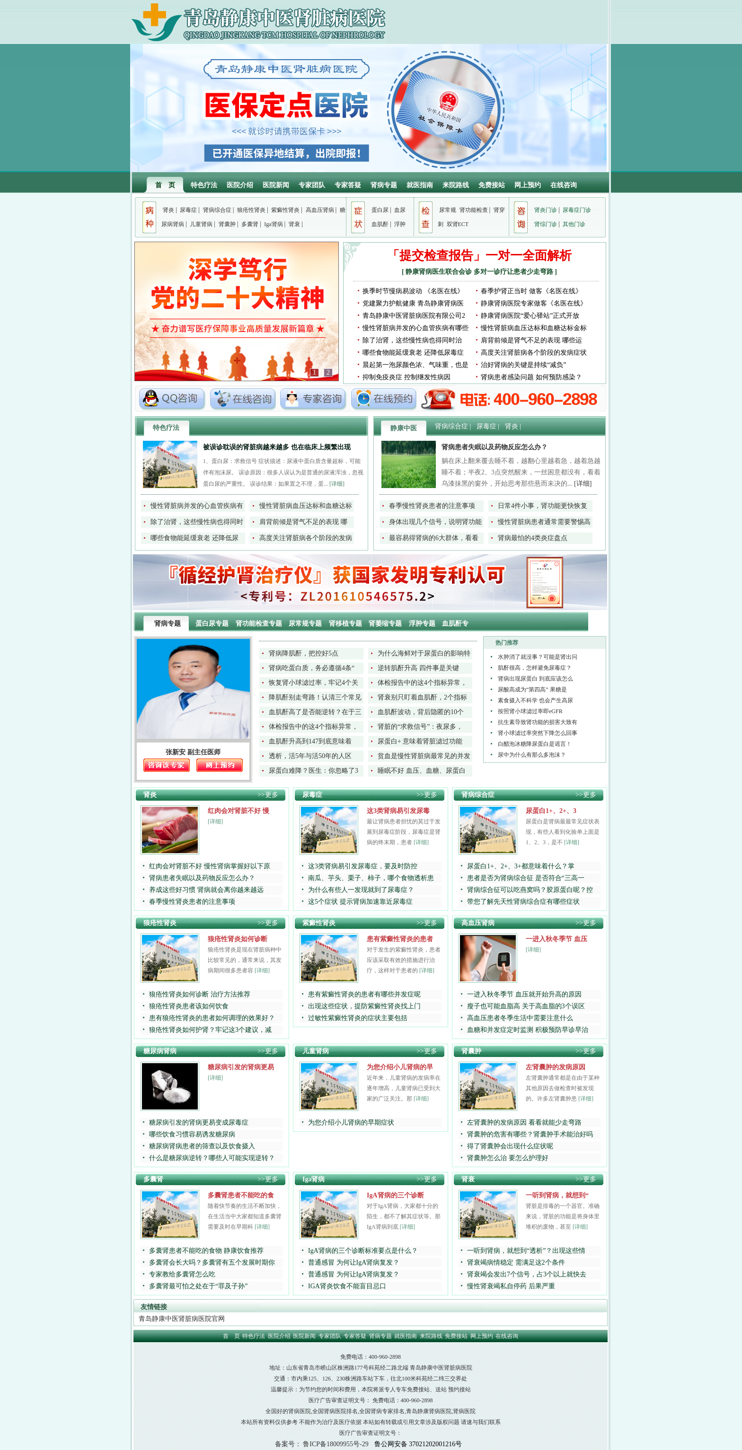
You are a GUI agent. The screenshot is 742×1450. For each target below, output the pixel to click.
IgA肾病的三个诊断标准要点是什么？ (363, 1250)
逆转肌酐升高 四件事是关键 (418, 668)
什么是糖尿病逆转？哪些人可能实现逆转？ (212, 1158)
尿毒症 (188, 210)
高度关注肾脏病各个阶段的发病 (305, 538)
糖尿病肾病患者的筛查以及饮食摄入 (202, 1146)
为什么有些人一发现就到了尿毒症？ (361, 889)
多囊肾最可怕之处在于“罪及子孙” (198, 1286)
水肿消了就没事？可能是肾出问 (537, 657)
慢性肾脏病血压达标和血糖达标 (305, 505)
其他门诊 (574, 224)
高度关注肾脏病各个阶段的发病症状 (534, 352)
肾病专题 (384, 185)
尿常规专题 (306, 623)
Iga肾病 (273, 224)
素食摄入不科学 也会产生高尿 (535, 700)
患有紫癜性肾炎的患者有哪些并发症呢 (364, 994)
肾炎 (168, 210)
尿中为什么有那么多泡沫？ (532, 754)
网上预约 (527, 185)
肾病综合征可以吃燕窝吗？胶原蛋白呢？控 (530, 889)
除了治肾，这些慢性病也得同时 (196, 521)
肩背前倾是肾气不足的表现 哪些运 (531, 340)
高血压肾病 (320, 210)
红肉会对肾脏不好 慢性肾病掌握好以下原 (209, 866)
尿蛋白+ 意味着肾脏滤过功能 (420, 741)
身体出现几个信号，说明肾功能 (435, 521)
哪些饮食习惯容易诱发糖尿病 (192, 1134)
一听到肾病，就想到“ (557, 1195)
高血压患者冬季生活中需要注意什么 (520, 1018)
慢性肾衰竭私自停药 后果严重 (511, 1286)
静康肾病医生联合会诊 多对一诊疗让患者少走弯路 (480, 271)
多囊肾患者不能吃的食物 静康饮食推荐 (206, 1250)
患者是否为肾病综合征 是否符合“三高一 (525, 878)
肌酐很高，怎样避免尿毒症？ (535, 667)
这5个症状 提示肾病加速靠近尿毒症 (360, 901)
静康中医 (403, 428)
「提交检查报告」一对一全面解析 (479, 255)
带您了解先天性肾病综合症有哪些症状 (523, 901)
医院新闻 (276, 185)
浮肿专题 (423, 623)
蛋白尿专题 (212, 623)
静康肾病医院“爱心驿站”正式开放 (530, 315)
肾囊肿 (227, 224)
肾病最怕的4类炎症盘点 (532, 538)
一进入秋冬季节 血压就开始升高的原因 (524, 994)
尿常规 (447, 210)
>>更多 (267, 794)
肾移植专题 (346, 623)
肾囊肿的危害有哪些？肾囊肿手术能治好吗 (530, 1134)
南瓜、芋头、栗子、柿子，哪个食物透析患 (371, 878)
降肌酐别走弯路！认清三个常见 (315, 697)
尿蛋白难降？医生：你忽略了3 (313, 770)
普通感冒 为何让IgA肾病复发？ (353, 1262)
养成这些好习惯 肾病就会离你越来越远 (206, 889)
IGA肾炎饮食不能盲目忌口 (347, 1286)
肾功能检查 (473, 210)
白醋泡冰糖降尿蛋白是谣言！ (535, 744)
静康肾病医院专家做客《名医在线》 (534, 303)
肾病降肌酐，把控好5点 (303, 653)
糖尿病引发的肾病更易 (241, 1067)
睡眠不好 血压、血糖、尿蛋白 (422, 770)
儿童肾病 (201, 224)
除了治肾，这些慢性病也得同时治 (412, 340)
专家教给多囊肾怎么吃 (182, 1274)
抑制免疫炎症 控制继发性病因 (406, 377)
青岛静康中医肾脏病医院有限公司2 (413, 315)
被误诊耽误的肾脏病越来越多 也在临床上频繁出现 (277, 447)
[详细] (336, 483)
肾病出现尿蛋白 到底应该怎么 (535, 678)
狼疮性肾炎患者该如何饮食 (189, 1006)
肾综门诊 (545, 224)
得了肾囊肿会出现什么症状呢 (510, 1146)
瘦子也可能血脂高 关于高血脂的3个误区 (526, 1006)
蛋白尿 (380, 210)
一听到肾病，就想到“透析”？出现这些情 (526, 1250)
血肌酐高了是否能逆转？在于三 (315, 712)
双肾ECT (458, 224)
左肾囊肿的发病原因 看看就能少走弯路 (524, 1122)
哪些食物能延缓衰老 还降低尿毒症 (413, 352)
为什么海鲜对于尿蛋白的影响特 (424, 653)
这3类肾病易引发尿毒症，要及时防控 (362, 866)
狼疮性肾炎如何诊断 (237, 939)
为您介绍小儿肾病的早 (400, 1067)
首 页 (165, 185)
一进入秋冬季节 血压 (556, 939)
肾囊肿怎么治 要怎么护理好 (507, 1158)
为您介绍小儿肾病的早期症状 (351, 1122)
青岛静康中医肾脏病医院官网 (182, 1318)
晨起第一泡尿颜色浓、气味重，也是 (415, 364)
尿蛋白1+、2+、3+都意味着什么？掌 (520, 866)
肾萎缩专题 (386, 623)
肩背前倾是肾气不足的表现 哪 (303, 521)
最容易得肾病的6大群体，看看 (433, 538)
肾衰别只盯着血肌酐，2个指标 (422, 697)
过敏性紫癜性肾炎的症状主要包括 (357, 1018)
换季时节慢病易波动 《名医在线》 (413, 291)
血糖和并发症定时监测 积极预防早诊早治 (527, 1029)
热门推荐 (506, 642)
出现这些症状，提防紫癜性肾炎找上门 (364, 1006)
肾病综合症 (217, 210)
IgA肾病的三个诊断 (395, 1195)
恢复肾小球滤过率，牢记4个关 (313, 682)
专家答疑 (348, 185)
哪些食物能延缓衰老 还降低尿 (194, 538)
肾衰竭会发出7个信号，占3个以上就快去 (526, 1274)
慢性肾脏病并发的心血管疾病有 (196, 505)
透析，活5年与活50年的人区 (310, 756)
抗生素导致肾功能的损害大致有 (537, 722)
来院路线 (455, 185)
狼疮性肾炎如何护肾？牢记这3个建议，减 (210, 1029)
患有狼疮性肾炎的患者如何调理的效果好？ (212, 1018)
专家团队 (312, 185)
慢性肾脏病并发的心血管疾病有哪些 (415, 328)
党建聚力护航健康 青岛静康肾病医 (413, 303)
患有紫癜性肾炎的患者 (400, 939)
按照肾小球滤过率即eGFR (530, 711)
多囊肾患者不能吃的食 (241, 1195)
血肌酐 (380, 224)
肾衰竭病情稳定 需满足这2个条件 (516, 1262)
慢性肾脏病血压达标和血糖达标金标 (534, 328)
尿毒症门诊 (577, 210)
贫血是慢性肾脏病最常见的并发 (424, 756)
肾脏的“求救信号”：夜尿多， (420, 726)
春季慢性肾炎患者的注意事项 (432, 505)
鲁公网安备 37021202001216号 (418, 1444)
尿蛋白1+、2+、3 (551, 810)
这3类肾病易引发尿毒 (398, 810)
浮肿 (400, 224)
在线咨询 (563, 185)
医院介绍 (240, 185)
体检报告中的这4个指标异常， (422, 682)
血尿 (400, 210)
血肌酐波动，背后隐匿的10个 (421, 712)
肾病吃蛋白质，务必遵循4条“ (311, 668)
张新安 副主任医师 (193, 752)
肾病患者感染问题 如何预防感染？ (531, 377)
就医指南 (419, 185)
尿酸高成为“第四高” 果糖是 (532, 689)
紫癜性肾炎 (285, 210)
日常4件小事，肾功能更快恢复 (542, 505)
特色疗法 (204, 185)
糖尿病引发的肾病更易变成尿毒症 (198, 1122)
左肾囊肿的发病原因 (555, 1067)
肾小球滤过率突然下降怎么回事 (537, 733)
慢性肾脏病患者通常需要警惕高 (544, 521)
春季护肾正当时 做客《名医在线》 (531, 291)
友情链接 (154, 1306)
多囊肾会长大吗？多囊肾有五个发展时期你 (212, 1262)
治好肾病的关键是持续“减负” (523, 364)
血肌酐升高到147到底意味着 (310, 741)
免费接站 (491, 185)
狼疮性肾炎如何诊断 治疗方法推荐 (199, 994)
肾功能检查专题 (260, 623)
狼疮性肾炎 (251, 210)
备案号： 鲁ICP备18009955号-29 (322, 1444)
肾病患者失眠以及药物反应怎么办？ (495, 447)
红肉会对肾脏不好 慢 (238, 810)
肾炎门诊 (545, 210)
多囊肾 (249, 224)
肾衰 (294, 224)
